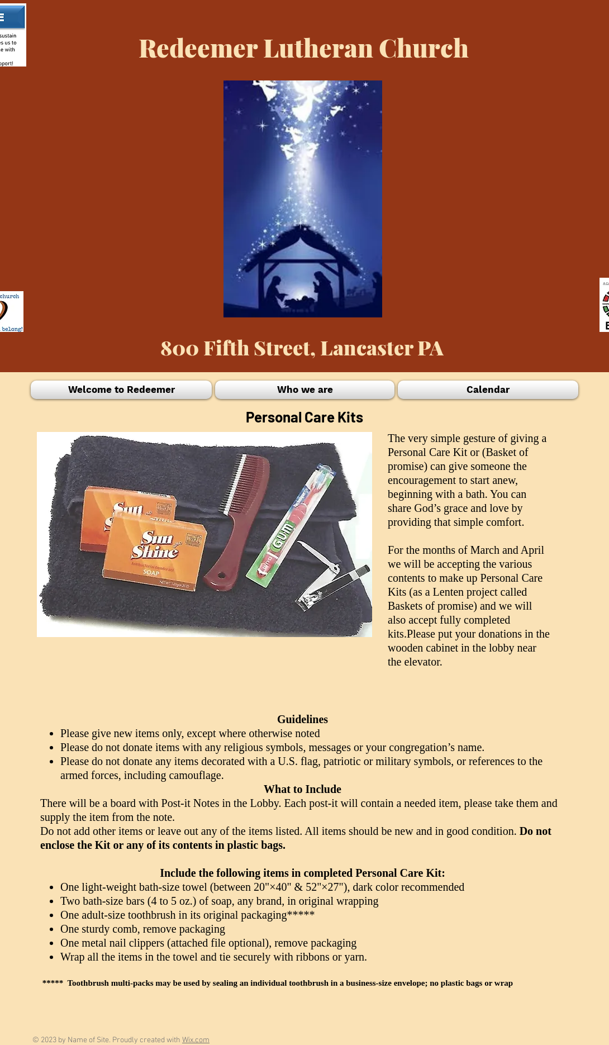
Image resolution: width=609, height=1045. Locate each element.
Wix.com (196, 1040)
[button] (122, 390)
